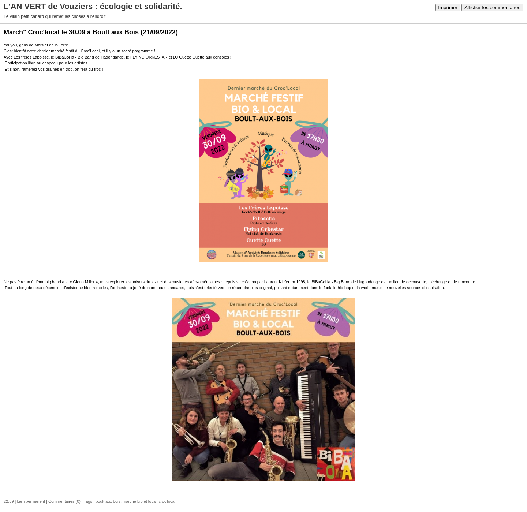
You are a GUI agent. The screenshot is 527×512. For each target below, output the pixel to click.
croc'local (167, 501)
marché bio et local (139, 501)
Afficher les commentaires (492, 7)
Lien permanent (31, 501)
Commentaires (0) (64, 501)
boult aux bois (108, 501)
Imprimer (447, 7)
